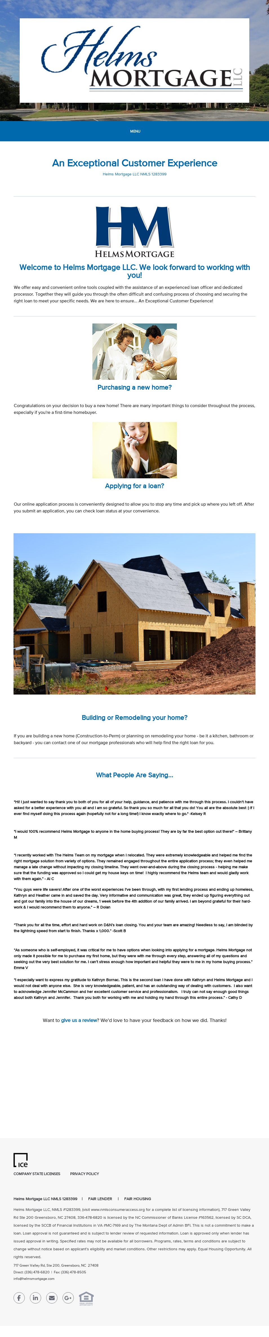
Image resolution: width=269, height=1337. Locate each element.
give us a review (79, 1020)
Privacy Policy (84, 1174)
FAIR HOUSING (137, 1199)
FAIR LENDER (100, 1199)
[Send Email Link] (51, 1299)
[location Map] (135, 1083)
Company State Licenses (37, 1174)
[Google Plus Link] (68, 1299)
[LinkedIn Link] (35, 1299)
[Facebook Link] (19, 1299)
